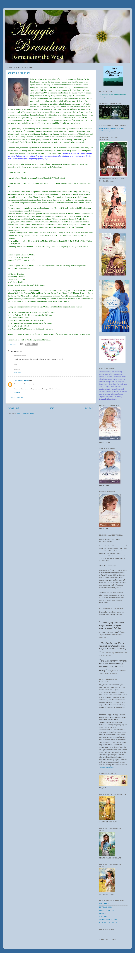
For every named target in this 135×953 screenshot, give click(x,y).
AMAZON (103, 916)
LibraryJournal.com (107, 767)
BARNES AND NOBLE (108, 923)
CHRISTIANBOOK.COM (108, 920)
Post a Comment (17, 397)
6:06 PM (17, 392)
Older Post (88, 407)
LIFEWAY (103, 913)
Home (51, 407)
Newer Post (13, 407)
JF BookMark (104, 904)
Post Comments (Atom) (25, 413)
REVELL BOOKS (105, 907)
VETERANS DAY (19, 73)
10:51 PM (17, 372)
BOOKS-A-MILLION (107, 910)
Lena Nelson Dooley (21, 380)
